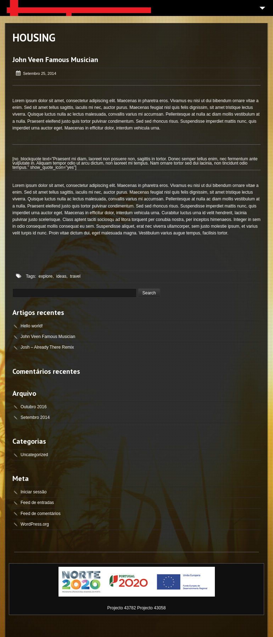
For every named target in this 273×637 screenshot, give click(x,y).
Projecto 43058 (151, 607)
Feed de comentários (41, 513)
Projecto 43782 (121, 607)
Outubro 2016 (33, 406)
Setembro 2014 (35, 417)
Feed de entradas (37, 502)
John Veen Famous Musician (55, 59)
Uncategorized (34, 454)
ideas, (62, 276)
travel (75, 276)
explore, (46, 276)
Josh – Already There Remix (47, 347)
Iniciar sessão (33, 491)
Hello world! (32, 325)
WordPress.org (35, 524)
